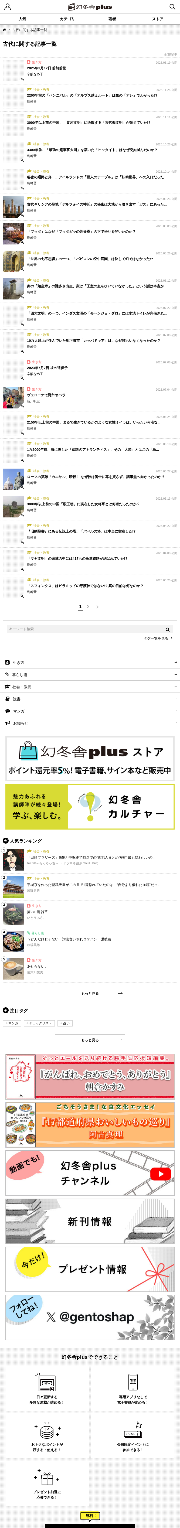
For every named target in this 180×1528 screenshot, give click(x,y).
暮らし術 (19, 675)
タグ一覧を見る (156, 638)
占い (66, 1023)
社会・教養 (21, 687)
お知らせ (20, 723)
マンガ (19, 711)
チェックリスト (40, 1023)
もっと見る (90, 993)
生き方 (18, 662)
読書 (17, 699)
